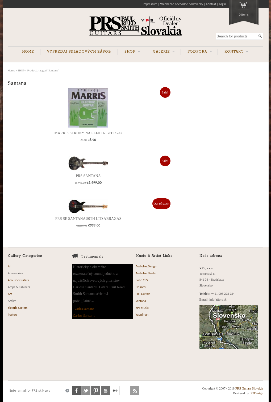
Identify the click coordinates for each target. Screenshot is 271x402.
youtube (105, 390)
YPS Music (142, 308)
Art (10, 294)
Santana (141, 301)
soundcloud (125, 390)
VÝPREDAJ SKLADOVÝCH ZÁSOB (79, 52)
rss (134, 390)
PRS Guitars (143, 294)
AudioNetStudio (146, 273)
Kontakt (211, 4)
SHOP (129, 52)
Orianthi (141, 287)
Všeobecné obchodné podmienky (181, 4)
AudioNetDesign (146, 266)
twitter (85, 390)
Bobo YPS (142, 280)
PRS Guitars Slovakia (249, 388)
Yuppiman (142, 315)
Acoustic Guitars (18, 280)
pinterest (95, 390)
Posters (12, 315)
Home (11, 70)
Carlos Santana (84, 309)
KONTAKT (233, 52)
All (9, 266)
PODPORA (196, 52)
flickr (115, 390)
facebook (76, 390)
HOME (28, 52)
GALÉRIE (160, 52)
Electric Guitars (17, 308)
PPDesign (257, 393)
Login (222, 4)
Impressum (150, 4)
